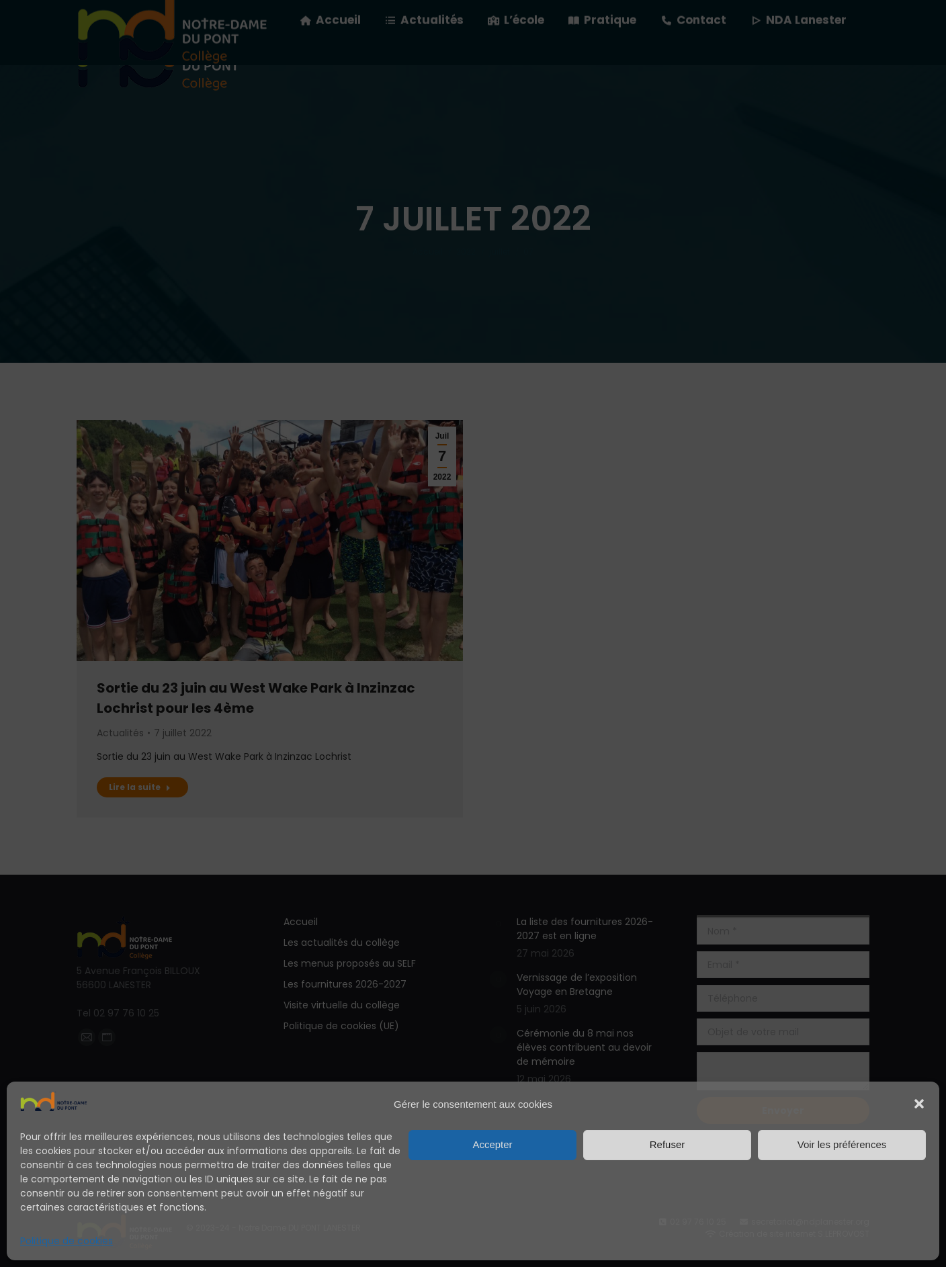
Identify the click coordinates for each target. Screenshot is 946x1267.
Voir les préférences (842, 1144)
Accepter (492, 1144)
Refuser (667, 1144)
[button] (919, 1103)
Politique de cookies (66, 1241)
